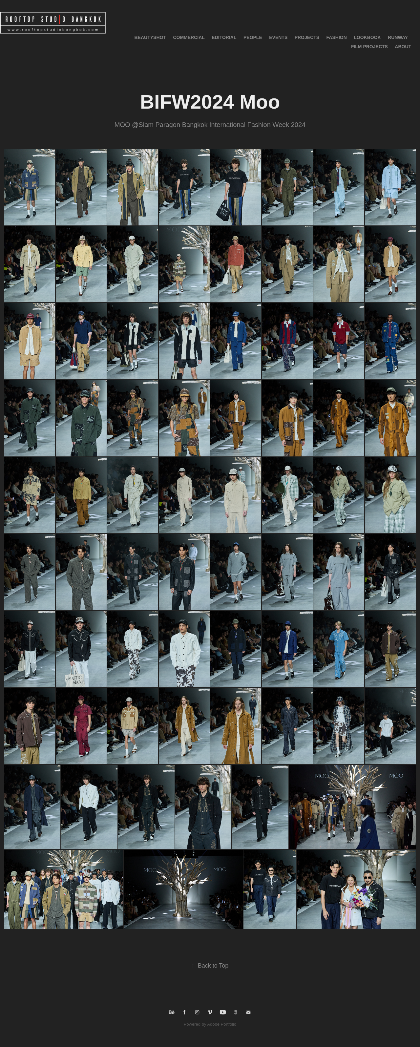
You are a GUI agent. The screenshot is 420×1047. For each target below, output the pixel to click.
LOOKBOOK (367, 37)
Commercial (188, 37)
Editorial (224, 37)
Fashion (336, 37)
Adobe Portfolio (221, 1024)
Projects (307, 37)
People (252, 37)
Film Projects (369, 46)
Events (278, 37)
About (403, 46)
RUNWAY (398, 37)
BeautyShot (150, 37)
